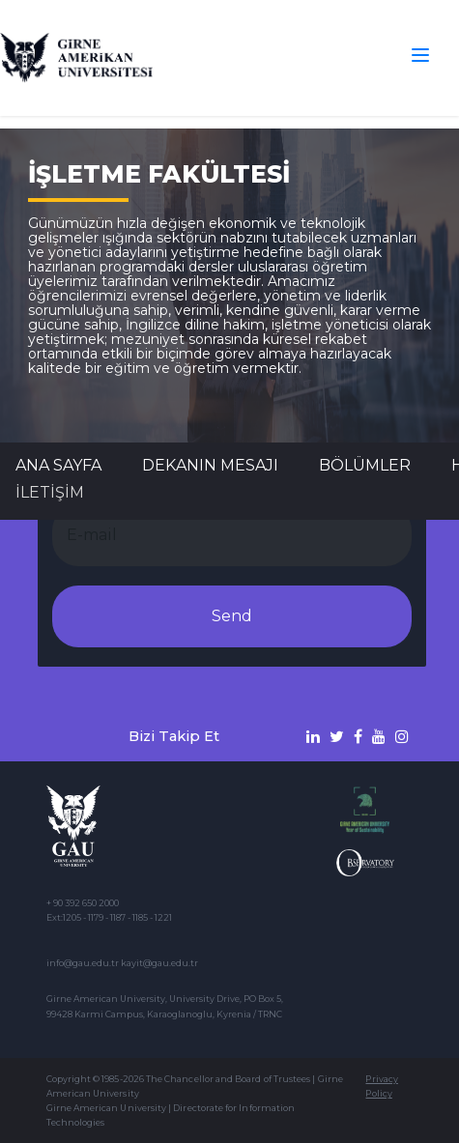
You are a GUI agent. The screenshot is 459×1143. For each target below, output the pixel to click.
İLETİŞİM (49, 492)
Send (232, 616)
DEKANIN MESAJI (210, 465)
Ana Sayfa (58, 465)
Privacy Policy (381, 1086)
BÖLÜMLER (365, 465)
